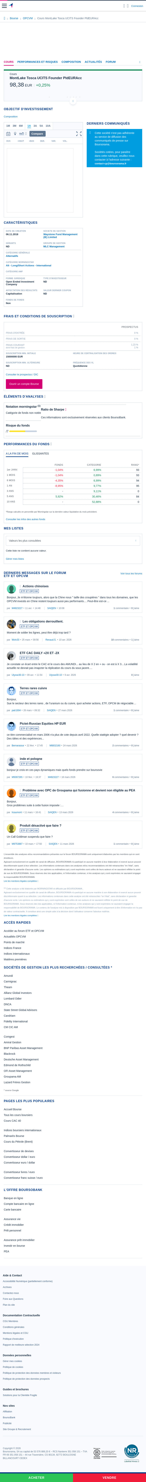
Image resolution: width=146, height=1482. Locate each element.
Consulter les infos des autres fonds (25, 519)
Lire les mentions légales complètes (21, 881)
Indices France (12, 948)
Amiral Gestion (12, 1042)
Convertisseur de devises (19, 1151)
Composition (71, 61)
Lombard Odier (12, 998)
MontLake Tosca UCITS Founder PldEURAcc (46, 78)
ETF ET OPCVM (29, 591)
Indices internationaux (17, 953)
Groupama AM (12, 1076)
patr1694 (16, 710)
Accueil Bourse (12, 1109)
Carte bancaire (12, 1209)
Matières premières (15, 959)
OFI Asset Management (18, 1070)
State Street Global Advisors (20, 1010)
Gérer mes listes (15, 558)
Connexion (137, 6)
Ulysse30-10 (18, 675)
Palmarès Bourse (14, 1135)
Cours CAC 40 (12, 1120)
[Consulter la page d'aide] (128, 6)
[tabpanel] (73, 486)
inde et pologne (31, 758)
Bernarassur (18, 745)
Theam (8, 987)
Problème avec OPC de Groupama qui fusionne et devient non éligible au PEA (79, 790)
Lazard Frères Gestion (17, 1082)
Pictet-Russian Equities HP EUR (43, 723)
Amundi (8, 975)
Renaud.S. (50, 639)
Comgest (9, 1036)
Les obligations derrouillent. (43, 621)
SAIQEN (51, 608)
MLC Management (53, 246)
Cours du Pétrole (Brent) (18, 1141)
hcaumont (17, 812)
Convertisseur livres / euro (19, 1172)
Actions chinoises (36, 586)
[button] (4, 6)
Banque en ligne (13, 1198)
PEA (6, 1251)
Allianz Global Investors (18, 992)
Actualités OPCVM (15, 936)
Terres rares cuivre (33, 688)
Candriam (9, 1015)
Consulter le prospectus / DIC (22, 374)
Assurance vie (12, 1219)
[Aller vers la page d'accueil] (11, 6)
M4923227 (17, 608)
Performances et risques (37, 61)
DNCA (7, 1004)
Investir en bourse (14, 1245)
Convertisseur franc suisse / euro (23, 1177)
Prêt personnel (12, 1230)
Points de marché (14, 942)
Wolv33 (15, 639)
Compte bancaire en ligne (19, 1203)
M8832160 (55, 745)
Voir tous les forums (131, 573)
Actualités (93, 61)
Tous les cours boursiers (18, 1115)
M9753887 (17, 844)
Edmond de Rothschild (17, 1065)
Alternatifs (12, 256)
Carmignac (10, 981)
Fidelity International (16, 1021)
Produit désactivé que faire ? (40, 825)
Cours (9, 61)
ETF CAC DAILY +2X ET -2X (39, 653)
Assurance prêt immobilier (19, 1240)
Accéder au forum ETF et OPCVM (24, 930)
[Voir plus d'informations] (73, 316)
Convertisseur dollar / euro (19, 1156)
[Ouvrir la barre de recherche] (124, 6)
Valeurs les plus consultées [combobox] (25, 540)
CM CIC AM (11, 1027)
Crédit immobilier (14, 1224)
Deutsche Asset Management (21, 1059)
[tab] (17, 454)
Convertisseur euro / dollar (19, 1162)
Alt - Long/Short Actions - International (28, 265)
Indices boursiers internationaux (22, 1130)
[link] (27, 1281)
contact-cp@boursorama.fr (110, 163)
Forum (111, 61)
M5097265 (17, 777)
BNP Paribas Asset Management (23, 1048)
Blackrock (9, 1053)
